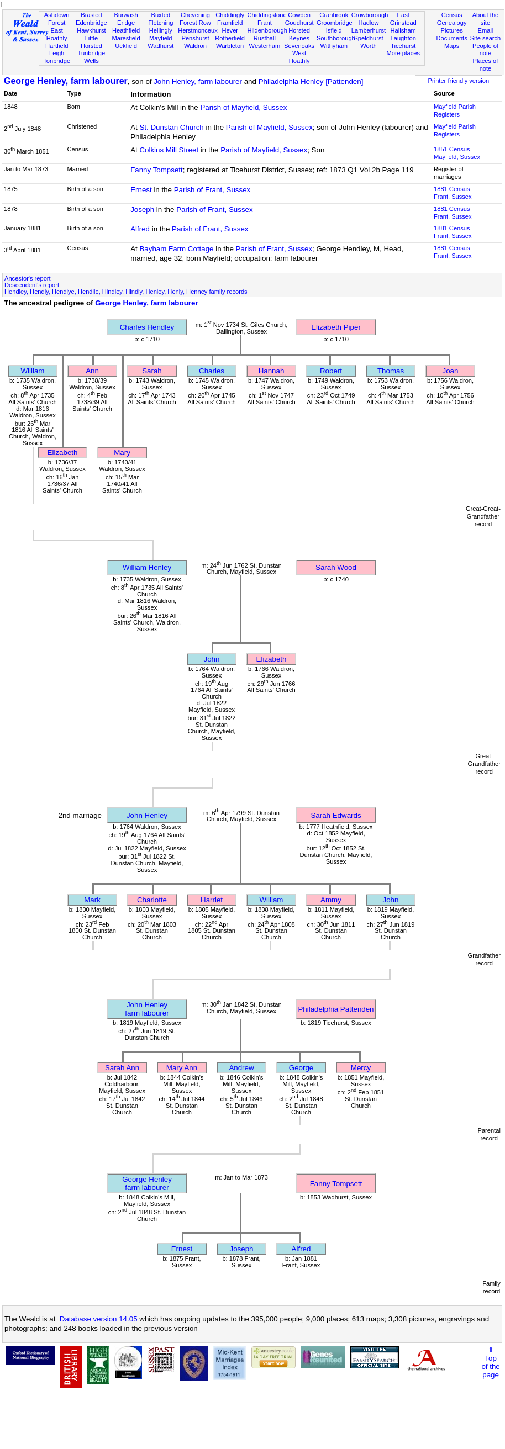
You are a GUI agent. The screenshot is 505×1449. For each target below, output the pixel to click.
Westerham (265, 46)
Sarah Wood (335, 567)
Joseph (142, 209)
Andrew (241, 1068)
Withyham (334, 46)
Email (485, 30)
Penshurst (195, 38)
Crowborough (369, 15)
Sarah (152, 371)
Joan (451, 371)
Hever (230, 30)
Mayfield (160, 38)
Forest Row (195, 22)
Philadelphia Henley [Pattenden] (311, 81)
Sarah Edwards (336, 815)
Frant (264, 22)
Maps (451, 46)
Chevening (195, 15)
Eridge (126, 22)
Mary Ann (181, 1068)
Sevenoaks (299, 46)
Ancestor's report (27, 278)
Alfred (140, 229)
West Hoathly (299, 57)
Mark (92, 900)
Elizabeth (63, 452)
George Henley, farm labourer (66, 81)
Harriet (212, 900)
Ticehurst (403, 46)
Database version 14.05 (99, 1319)
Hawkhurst (91, 30)
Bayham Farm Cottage (176, 249)
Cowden (299, 15)
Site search (485, 38)
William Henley (147, 567)
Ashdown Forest (57, 19)
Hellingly (160, 30)
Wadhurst (160, 46)
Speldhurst (368, 38)
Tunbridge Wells (92, 57)
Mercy (361, 1068)
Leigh (56, 53)
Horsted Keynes (299, 34)
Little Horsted (91, 42)
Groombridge (335, 22)
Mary (122, 452)
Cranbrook (333, 15)
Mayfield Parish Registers (455, 110)
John (212, 659)
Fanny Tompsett (156, 170)
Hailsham (403, 30)
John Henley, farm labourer (198, 81)
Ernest (141, 190)
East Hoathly (56, 34)
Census (451, 15)
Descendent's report (31, 285)
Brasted (91, 15)
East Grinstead (403, 19)
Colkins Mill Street (168, 150)
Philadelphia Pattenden (336, 1009)
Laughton (403, 38)
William (33, 371)
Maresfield (126, 38)
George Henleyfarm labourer (147, 1183)
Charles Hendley (147, 327)
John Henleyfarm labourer (147, 1009)
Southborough (336, 38)
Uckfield (126, 46)
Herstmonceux (198, 30)
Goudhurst (299, 22)
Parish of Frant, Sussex (212, 190)
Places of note (485, 64)
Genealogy (452, 22)
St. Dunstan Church (171, 127)
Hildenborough (267, 30)
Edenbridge (91, 22)
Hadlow (368, 22)
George (301, 1068)
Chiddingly (229, 15)
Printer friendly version (459, 80)
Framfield (230, 22)
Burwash (126, 15)
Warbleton (230, 46)
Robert (331, 371)
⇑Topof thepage (490, 1362)
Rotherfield (230, 38)
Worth (368, 46)
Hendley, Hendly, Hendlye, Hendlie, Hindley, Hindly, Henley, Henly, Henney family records (126, 291)
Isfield (334, 30)
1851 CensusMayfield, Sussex (457, 153)
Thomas (390, 371)
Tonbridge (56, 60)
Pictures (452, 30)
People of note (485, 50)
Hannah (272, 371)
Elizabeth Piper (336, 327)
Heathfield (126, 30)
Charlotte (152, 900)
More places (403, 53)
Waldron (195, 46)
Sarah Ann (122, 1068)
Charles (211, 371)
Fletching (160, 22)
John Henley (147, 815)
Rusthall (265, 38)
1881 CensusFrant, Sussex (453, 193)
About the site (485, 19)
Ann (92, 371)
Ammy (330, 900)
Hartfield (56, 46)
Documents (451, 38)
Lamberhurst (368, 30)
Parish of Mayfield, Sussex (243, 107)
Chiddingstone (267, 15)
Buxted (160, 15)
